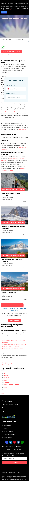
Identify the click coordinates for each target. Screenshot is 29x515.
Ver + (2, 393)
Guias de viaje (8, 437)
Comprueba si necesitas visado (11, 361)
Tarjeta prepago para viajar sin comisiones (15, 363)
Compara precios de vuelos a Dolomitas (14, 344)
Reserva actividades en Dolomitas (12, 348)
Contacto (6, 428)
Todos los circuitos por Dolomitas (12, 305)
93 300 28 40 (8, 425)
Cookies (18, 472)
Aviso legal (6, 474)
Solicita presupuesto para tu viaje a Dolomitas (14, 309)
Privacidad (5, 472)
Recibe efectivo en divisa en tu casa (13, 365)
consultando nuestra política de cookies (18, 9)
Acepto (4, 12)
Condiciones (12, 472)
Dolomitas (3, 42)
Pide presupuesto (14, 320)
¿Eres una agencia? (9, 431)
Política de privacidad (8, 455)
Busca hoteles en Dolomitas (10, 346)
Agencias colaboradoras (9, 411)
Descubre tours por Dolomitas (11, 51)
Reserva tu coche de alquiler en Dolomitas (15, 350)
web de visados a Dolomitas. (12, 111)
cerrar (24, 1)
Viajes (9, 42)
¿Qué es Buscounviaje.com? (10, 404)
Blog (3, 407)
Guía (16, 42)
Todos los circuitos (9, 434)
